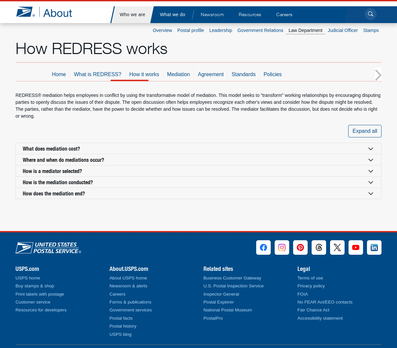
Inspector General (221, 294)
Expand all (364, 131)
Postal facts (121, 318)
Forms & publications (130, 302)
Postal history (123, 326)
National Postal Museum (227, 309)
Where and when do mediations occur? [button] (63, 159)
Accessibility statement (320, 318)
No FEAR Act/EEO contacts (324, 302)
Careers (117, 294)
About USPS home (128, 278)
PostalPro (213, 318)
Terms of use (310, 278)
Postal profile (190, 30)
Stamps (371, 30)
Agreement (242, 74)
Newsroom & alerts (128, 285)
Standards (275, 74)
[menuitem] (132, 14)
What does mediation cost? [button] (51, 148)
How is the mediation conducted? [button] (58, 182)
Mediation (210, 74)
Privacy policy (311, 285)
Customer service (32, 302)
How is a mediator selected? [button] (52, 170)
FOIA (302, 294)
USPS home (27, 278)
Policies (304, 74)
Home (90, 74)
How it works (176, 74)
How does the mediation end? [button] (54, 193)
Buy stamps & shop (34, 285)
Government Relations (260, 30)
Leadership (220, 30)
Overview (162, 30)
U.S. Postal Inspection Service (233, 285)
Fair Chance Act (313, 309)
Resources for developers (41, 309)
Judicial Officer (343, 30)
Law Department (305, 30)
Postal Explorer (218, 302)
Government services (130, 309)
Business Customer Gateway (232, 278)
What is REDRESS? (129, 74)
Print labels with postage (39, 294)
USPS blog (120, 334)
